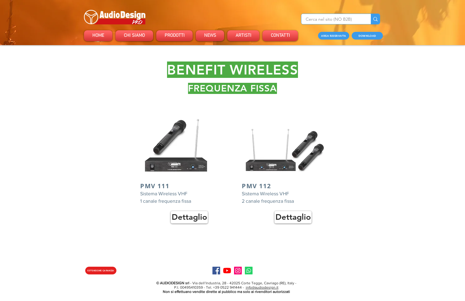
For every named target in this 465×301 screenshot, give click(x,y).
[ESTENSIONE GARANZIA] (100, 270)
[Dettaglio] (189, 217)
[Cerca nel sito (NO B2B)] (332, 19)
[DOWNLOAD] (367, 36)
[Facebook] (216, 270)
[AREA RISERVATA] (333, 36)
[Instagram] (238, 270)
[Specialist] (249, 270)
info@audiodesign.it (262, 287)
